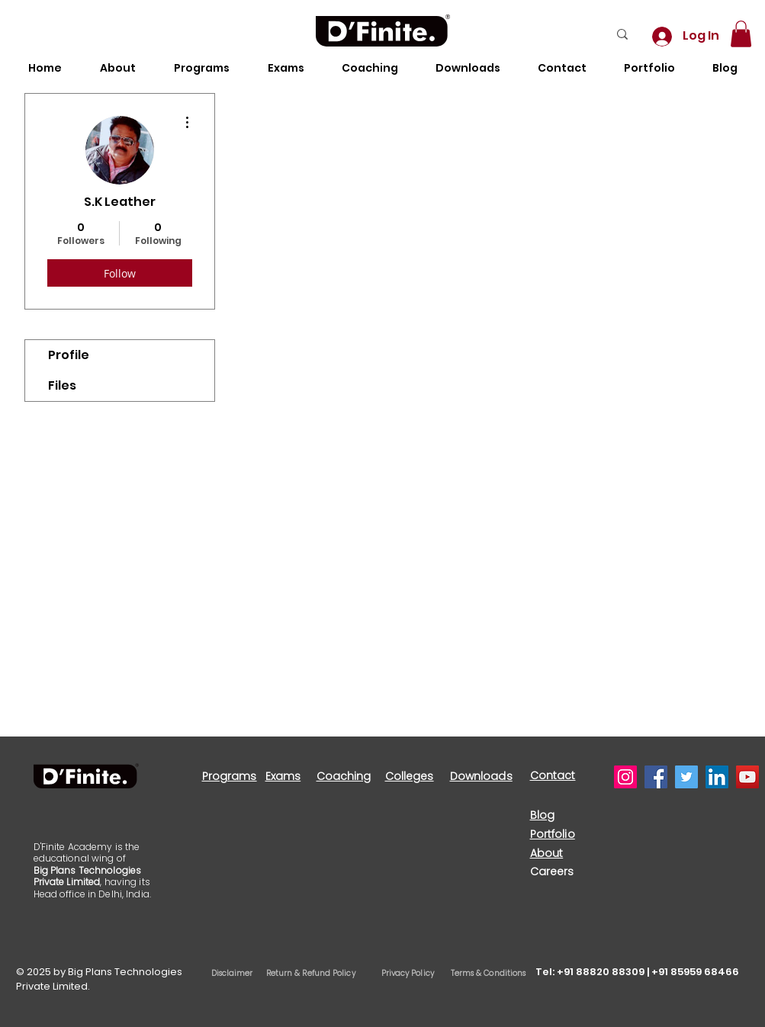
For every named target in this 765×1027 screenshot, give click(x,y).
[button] (741, 34)
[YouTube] (747, 776)
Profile (68, 355)
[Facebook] (655, 776)
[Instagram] (625, 776)
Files (62, 385)
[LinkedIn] (717, 776)
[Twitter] (686, 776)
